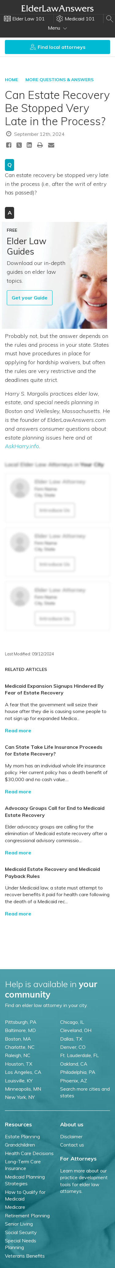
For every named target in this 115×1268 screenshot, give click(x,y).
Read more (18, 730)
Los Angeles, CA (23, 1072)
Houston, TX (18, 1064)
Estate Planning (22, 1136)
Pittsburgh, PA (20, 1022)
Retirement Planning (27, 1215)
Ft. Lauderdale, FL (79, 1055)
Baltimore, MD (20, 1030)
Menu (57, 28)
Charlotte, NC (20, 1047)
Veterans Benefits (25, 1256)
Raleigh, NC (17, 1055)
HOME (11, 79)
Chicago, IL (72, 1022)
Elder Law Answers (57, 8)
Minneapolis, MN (23, 1089)
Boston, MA (18, 1039)
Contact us (72, 1145)
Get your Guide (30, 298)
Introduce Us (55, 510)
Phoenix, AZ (73, 1081)
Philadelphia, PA (77, 1072)
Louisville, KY (19, 1081)
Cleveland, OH (75, 1030)
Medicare (15, 1207)
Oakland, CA (73, 1064)
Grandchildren (20, 1145)
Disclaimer (71, 1136)
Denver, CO (73, 1047)
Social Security (21, 1232)
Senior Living (19, 1224)
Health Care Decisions (29, 1153)
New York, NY (20, 1097)
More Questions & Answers (59, 79)
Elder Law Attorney (60, 481)
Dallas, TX (71, 1039)
